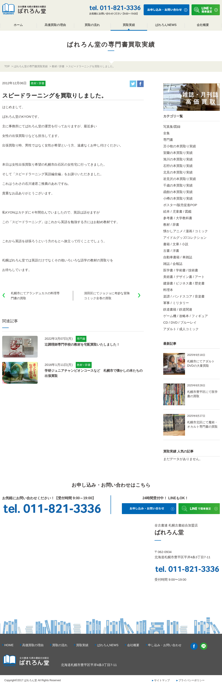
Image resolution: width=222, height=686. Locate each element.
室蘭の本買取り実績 (178, 153)
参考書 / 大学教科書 (177, 218)
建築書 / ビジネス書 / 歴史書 (184, 283)
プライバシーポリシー (191, 680)
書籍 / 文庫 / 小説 (175, 244)
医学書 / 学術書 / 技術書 (180, 270)
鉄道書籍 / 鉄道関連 (177, 309)
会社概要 (203, 25)
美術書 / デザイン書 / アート (184, 277)
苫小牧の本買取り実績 (179, 146)
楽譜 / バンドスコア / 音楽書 (184, 296)
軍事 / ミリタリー (176, 303)
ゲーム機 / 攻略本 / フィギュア (185, 316)
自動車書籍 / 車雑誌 (177, 257)
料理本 (168, 290)
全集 (166, 133)
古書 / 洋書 (171, 250)
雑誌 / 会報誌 (172, 264)
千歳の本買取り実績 (178, 185)
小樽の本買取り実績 (178, 198)
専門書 (168, 139)
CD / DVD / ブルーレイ (180, 322)
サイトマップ (162, 680)
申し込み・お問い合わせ (165, 645)
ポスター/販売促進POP (180, 205)
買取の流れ (92, 25)
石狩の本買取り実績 (178, 166)
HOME (8, 645)
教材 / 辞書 (171, 224)
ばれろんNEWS (166, 25)
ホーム (18, 25)
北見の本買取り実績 (178, 172)
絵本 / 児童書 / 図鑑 (177, 211)
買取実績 (129, 25)
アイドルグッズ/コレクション (185, 237)
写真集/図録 (171, 126)
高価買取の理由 (55, 25)
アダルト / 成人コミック (181, 329)
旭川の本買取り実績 (178, 159)
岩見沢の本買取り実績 (179, 179)
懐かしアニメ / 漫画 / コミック (185, 231)
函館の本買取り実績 (178, 192)
